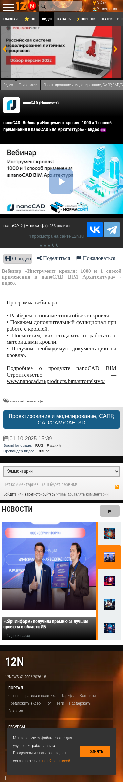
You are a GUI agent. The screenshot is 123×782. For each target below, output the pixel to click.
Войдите (10, 494)
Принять (94, 751)
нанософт (35, 401)
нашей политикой (55, 760)
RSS (117, 486)
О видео (18, 258)
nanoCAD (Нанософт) (41, 102)
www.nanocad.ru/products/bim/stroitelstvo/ (56, 381)
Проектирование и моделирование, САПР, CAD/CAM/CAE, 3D (61, 419)
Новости (17, 509)
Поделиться (53, 258)
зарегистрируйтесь (40, 494)
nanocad (17, 401)
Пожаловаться (95, 258)
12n (14, 661)
